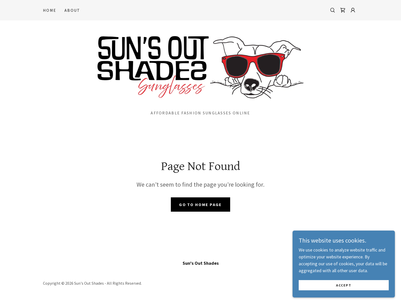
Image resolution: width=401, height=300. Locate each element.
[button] (353, 10)
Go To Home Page (200, 204)
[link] (343, 10)
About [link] (72, 10)
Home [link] (49, 10)
